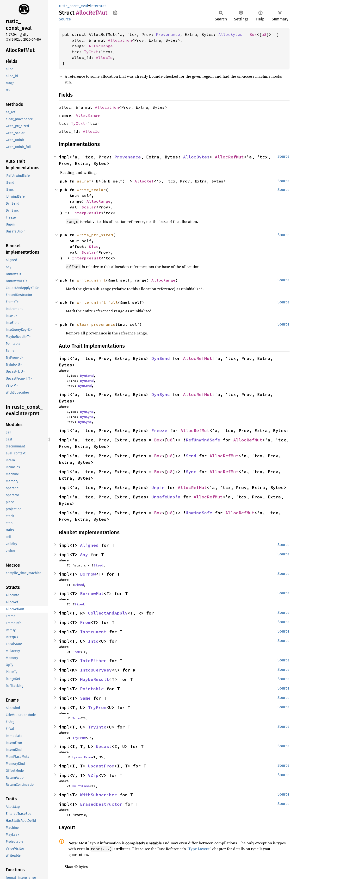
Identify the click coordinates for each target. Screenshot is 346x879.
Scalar (89, 207)
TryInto (97, 727)
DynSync (160, 394)
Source (65, 19)
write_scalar (91, 189)
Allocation (120, 40)
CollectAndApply (108, 613)
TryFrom (97, 707)
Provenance (168, 34)
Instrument (93, 631)
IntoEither (93, 660)
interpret (98, 6)
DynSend (160, 358)
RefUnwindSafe (203, 440)
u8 (264, 34)
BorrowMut (92, 593)
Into (93, 641)
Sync (191, 471)
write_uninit (91, 280)
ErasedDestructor (101, 804)
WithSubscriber (98, 794)
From (85, 622)
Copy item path (115, 12)
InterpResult (86, 212)
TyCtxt (91, 51)
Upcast (104, 746)
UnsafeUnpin (165, 497)
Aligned (89, 545)
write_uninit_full (97, 302)
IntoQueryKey (96, 670)
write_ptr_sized (95, 234)
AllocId (104, 57)
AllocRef (144, 181)
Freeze (159, 430)
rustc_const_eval (73, 6)
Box (253, 34)
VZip (93, 775)
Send (191, 455)
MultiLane (81, 786)
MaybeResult (94, 679)
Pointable (92, 688)
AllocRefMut (229, 157)
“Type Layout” (199, 848)
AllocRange (101, 46)
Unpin (158, 487)
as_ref (84, 181)
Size (94, 246)
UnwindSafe (199, 512)
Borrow (88, 574)
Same (85, 698)
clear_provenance (96, 324)
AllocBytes (230, 34)
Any (84, 554)
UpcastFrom (82, 757)
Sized (98, 565)
